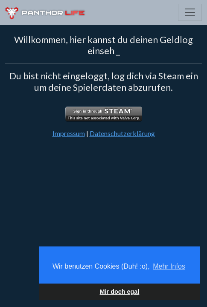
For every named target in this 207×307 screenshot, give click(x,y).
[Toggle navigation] (190, 12)
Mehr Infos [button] (169, 266)
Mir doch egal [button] (120, 291)
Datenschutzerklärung (122, 133)
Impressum (68, 133)
